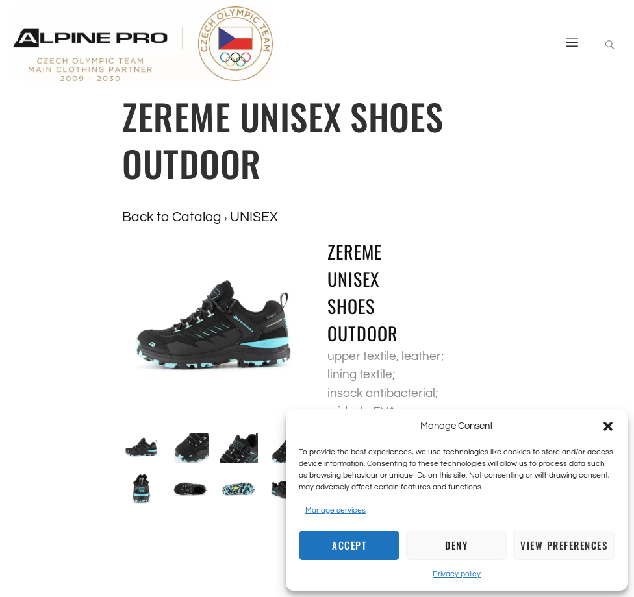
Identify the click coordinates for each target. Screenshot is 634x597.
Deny (456, 545)
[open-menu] (567, 43)
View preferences (563, 545)
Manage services (335, 510)
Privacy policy (457, 574)
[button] (608, 426)
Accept (349, 545)
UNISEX (254, 217)
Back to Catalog (173, 217)
